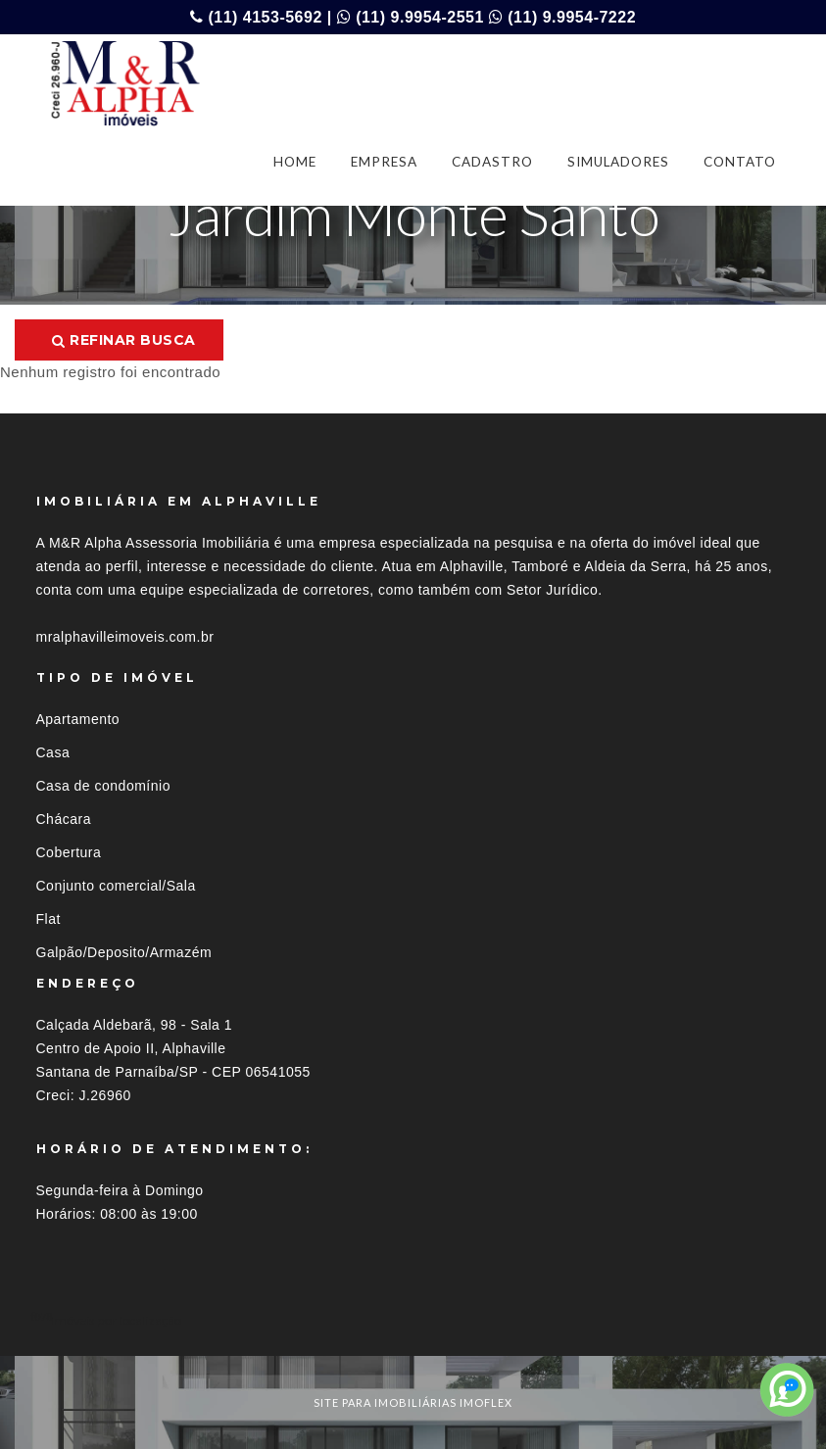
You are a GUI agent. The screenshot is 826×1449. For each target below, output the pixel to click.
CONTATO (740, 161)
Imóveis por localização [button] (116, 1320)
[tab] (413, 1320)
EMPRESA (384, 161)
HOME (294, 161)
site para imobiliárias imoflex (413, 1402)
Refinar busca (124, 340)
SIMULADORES (618, 161)
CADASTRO (492, 161)
